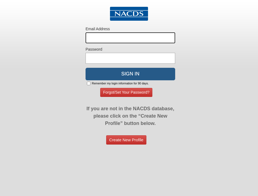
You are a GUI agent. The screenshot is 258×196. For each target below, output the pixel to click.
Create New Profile (126, 139)
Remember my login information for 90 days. (120, 83)
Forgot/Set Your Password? (126, 92)
